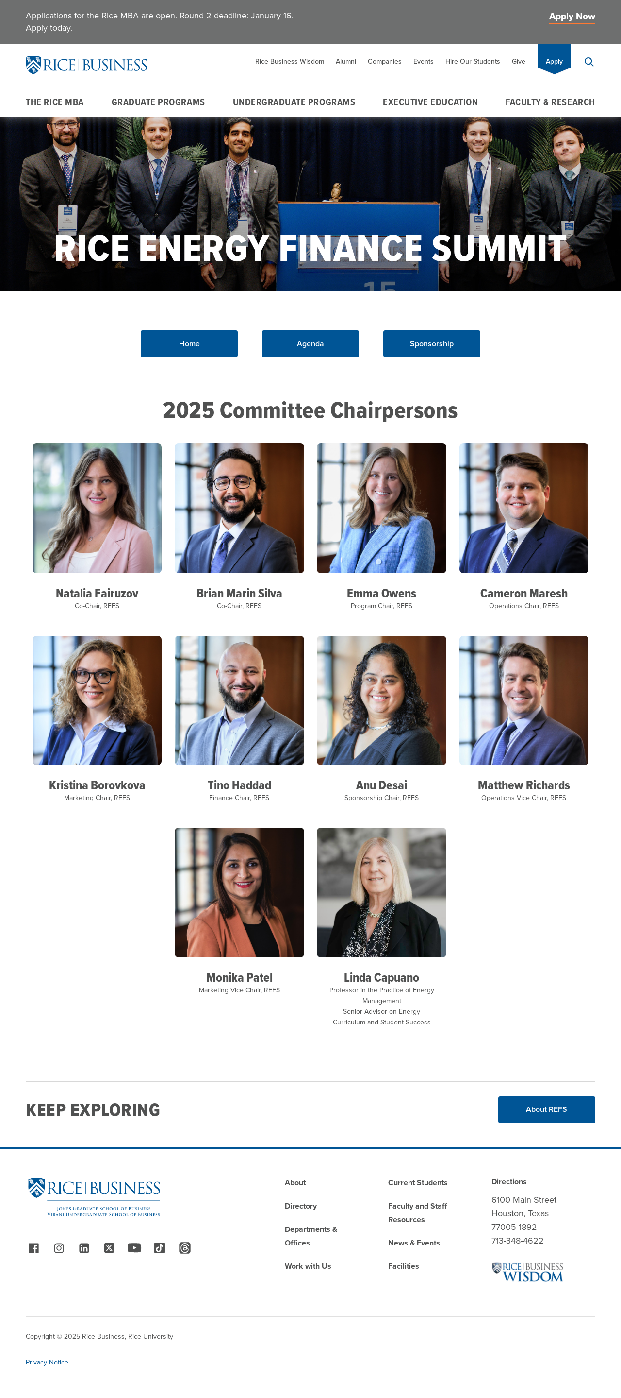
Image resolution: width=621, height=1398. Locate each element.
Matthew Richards (524, 785)
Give (518, 61)
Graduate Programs (158, 102)
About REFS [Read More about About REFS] (546, 1109)
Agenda (310, 343)
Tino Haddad (239, 785)
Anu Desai (381, 785)
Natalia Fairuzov (97, 593)
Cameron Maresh (524, 593)
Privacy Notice (47, 1362)
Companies (385, 61)
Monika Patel (239, 977)
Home (189, 343)
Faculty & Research (550, 102)
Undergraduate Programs (294, 102)
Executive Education (430, 102)
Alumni (346, 61)
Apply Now (572, 16)
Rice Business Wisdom (289, 61)
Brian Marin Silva (239, 593)
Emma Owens (381, 593)
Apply (554, 61)
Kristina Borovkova (97, 785)
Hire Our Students (472, 61)
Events (423, 61)
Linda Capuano (381, 977)
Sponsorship (432, 343)
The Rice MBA (54, 102)
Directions (509, 1181)
